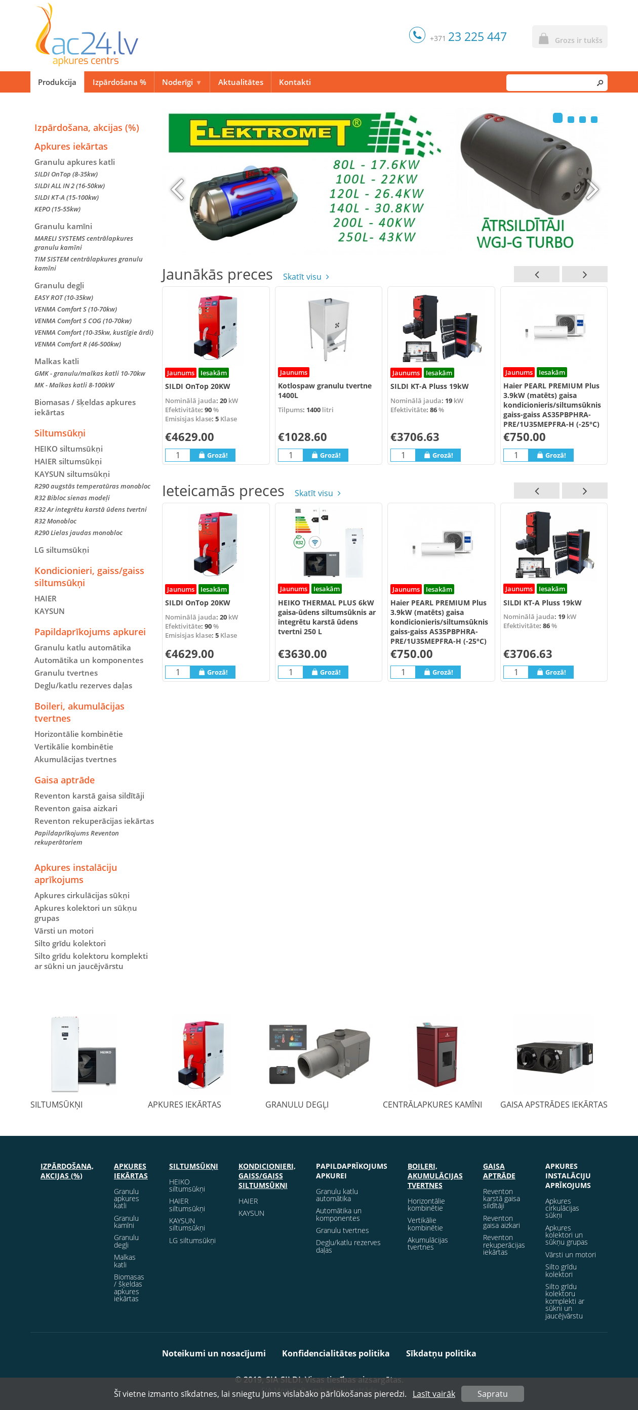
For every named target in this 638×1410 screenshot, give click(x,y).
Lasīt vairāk (434, 1393)
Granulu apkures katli (74, 162)
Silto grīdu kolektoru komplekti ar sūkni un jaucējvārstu (91, 961)
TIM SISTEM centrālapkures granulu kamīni (88, 263)
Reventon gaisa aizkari (75, 808)
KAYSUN (49, 611)
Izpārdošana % (119, 82)
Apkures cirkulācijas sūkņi (82, 895)
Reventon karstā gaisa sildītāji (89, 795)
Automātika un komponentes (88, 660)
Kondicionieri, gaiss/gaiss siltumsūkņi (89, 576)
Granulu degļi (59, 285)
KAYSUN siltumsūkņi (187, 1224)
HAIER (45, 598)
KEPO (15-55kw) (57, 208)
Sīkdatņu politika (441, 1353)
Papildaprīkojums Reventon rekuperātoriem (76, 837)
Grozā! (213, 455)
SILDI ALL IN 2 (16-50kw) (69, 185)
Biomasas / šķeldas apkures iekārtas (85, 407)
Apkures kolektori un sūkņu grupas (85, 913)
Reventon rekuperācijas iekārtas (94, 821)
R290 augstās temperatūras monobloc (92, 486)
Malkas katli (56, 361)
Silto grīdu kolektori (70, 943)
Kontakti (295, 82)
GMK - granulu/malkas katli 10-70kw (89, 373)
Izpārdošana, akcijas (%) (86, 127)
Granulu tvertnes (66, 673)
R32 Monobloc (55, 520)
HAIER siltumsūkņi (68, 461)
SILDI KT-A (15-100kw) (66, 197)
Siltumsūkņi (60, 433)
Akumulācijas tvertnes (75, 759)
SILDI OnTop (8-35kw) (66, 174)
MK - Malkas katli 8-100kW (74, 384)
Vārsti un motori (64, 931)
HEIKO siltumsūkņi (68, 449)
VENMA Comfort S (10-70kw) (75, 309)
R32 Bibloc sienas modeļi (72, 497)
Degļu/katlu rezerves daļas (83, 685)
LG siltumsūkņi (61, 550)
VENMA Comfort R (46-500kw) (77, 343)
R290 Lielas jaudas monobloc (78, 532)
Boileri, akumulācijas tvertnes (79, 712)
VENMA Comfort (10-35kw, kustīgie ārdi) (93, 332)
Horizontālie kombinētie (78, 734)
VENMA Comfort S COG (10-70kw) (83, 320)
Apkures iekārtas (71, 146)
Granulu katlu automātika (82, 647)
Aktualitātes (240, 82)
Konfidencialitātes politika (336, 1353)
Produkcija (57, 82)
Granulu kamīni (63, 226)
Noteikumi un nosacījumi (214, 1353)
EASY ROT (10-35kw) (63, 297)
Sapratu (492, 1393)
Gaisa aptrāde (64, 780)
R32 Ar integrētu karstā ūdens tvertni (90, 509)
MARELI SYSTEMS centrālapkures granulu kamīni (83, 243)
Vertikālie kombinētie (73, 746)
